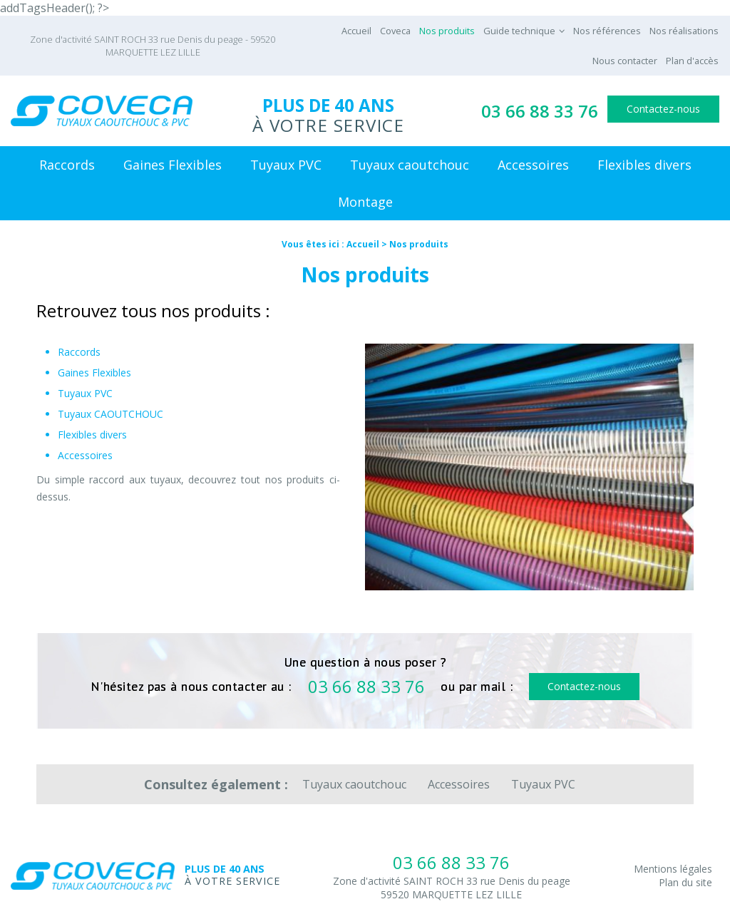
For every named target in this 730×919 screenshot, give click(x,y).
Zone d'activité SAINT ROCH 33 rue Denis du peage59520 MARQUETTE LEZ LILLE (451, 887)
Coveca (395, 30)
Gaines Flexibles (172, 164)
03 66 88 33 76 (539, 111)
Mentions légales (673, 869)
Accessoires (533, 164)
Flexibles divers (644, 164)
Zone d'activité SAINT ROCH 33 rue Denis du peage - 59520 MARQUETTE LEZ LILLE (152, 45)
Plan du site (685, 882)
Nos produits (447, 30)
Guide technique (519, 30)
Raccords (67, 164)
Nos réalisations (684, 30)
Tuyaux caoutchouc (409, 164)
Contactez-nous (663, 108)
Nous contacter (624, 60)
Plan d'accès (692, 60)
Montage (365, 201)
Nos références (607, 30)
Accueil (356, 30)
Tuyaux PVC (286, 164)
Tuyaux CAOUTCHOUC (110, 414)
